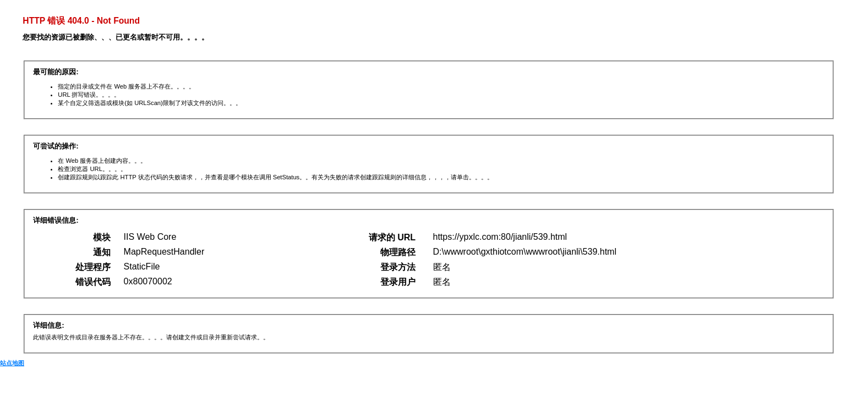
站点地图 (12, 363)
